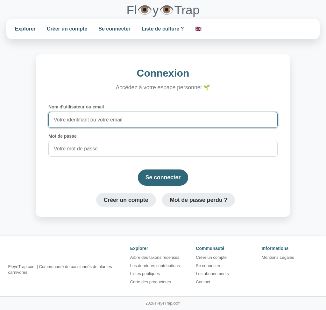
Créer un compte (67, 28)
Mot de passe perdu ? (198, 200)
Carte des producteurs (150, 281)
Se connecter (114, 28)
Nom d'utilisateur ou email (76, 106)
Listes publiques (145, 273)
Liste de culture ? (163, 28)
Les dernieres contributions (155, 265)
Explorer (25, 28)
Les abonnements (212, 273)
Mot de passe (62, 136)
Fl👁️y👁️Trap (162, 10)
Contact (203, 281)
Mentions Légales (278, 257)
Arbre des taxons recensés (155, 257)
